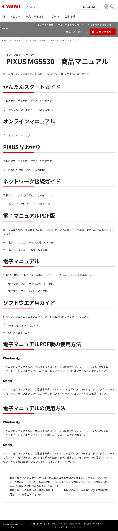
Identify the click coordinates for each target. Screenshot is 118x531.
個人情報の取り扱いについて (96, 523)
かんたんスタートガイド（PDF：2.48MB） (32, 109)
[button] (11, 16)
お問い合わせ (36, 523)
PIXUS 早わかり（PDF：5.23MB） (27, 170)
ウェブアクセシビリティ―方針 (69, 527)
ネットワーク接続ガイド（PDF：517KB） (31, 204)
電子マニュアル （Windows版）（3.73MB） (32, 284)
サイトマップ (51, 523)
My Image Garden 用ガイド (23, 325)
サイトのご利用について (70, 523)
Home (4, 40)
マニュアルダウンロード (36, 40)
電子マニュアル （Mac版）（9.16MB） (29, 291)
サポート (16, 40)
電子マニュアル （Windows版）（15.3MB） (32, 242)
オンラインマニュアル (20, 135)
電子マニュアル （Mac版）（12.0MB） (29, 249)
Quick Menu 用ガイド (20, 332)
